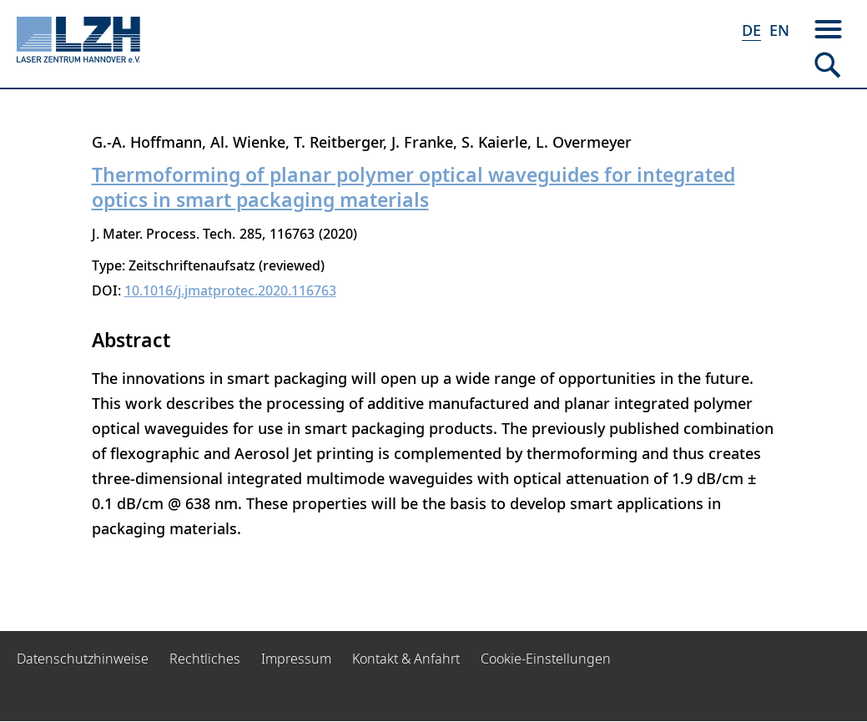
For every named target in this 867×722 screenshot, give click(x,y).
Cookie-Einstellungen (546, 658)
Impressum (296, 658)
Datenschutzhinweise (83, 658)
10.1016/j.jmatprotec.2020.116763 (230, 290)
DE (751, 30)
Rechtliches (204, 658)
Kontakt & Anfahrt (406, 658)
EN (779, 30)
